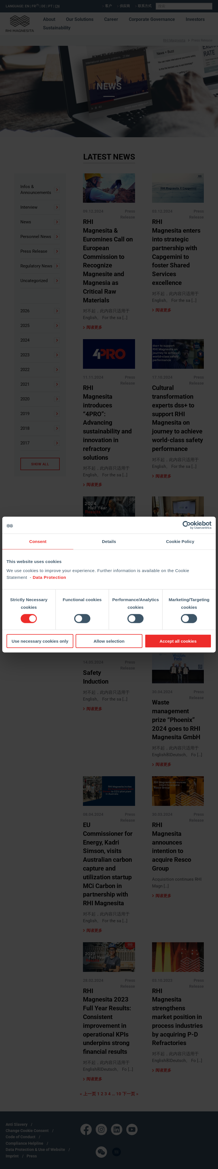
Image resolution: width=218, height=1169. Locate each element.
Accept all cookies (177, 640)
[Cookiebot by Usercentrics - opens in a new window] (186, 525)
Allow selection (108, 640)
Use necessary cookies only (40, 640)
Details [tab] (109, 541)
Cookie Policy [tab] (180, 541)
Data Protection (49, 577)
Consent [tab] (37, 541)
